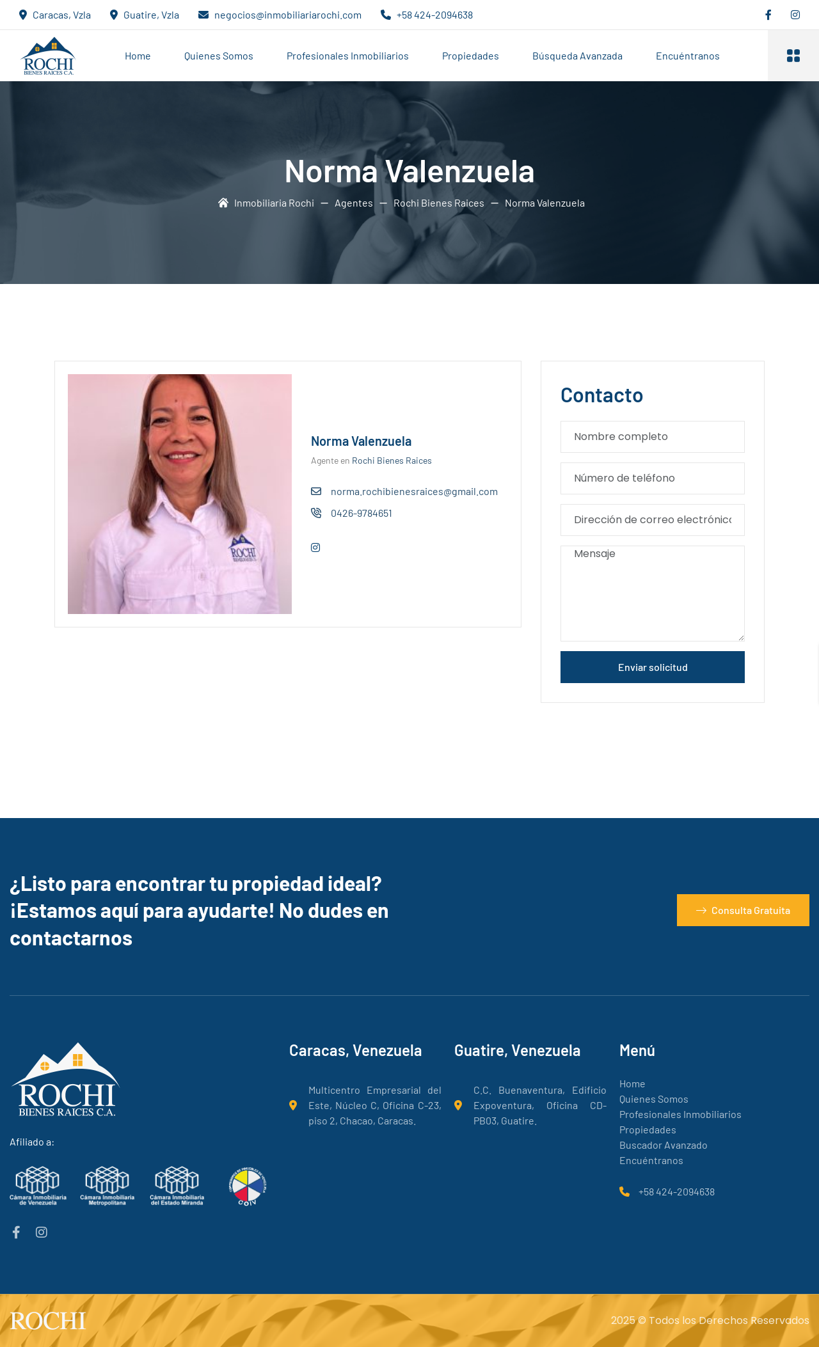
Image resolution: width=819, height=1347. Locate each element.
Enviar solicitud (653, 667)
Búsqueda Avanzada (577, 55)
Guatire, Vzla (151, 14)
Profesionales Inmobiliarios (348, 55)
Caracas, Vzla (62, 14)
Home (138, 55)
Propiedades (470, 55)
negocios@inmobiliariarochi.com (288, 14)
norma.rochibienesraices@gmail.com (414, 491)
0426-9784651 (361, 513)
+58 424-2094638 (435, 14)
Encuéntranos (688, 55)
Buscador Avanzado (663, 1144)
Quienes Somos (218, 55)
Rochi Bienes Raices (392, 460)
